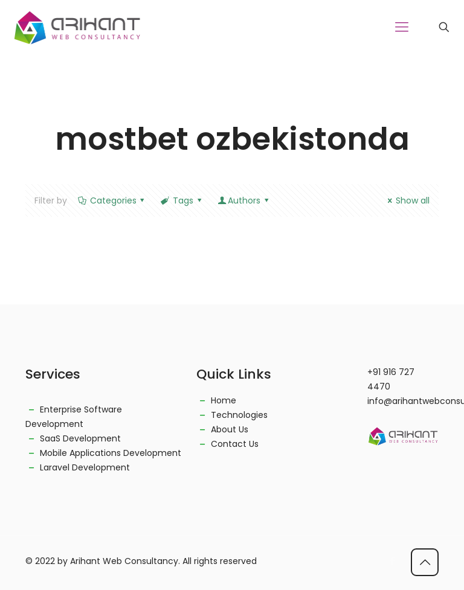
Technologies (239, 415)
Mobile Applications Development (110, 453)
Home (223, 400)
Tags (182, 200)
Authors (244, 200)
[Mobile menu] (402, 27)
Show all (407, 200)
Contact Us (235, 444)
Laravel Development (85, 467)
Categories (112, 200)
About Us (229, 429)
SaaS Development (80, 438)
